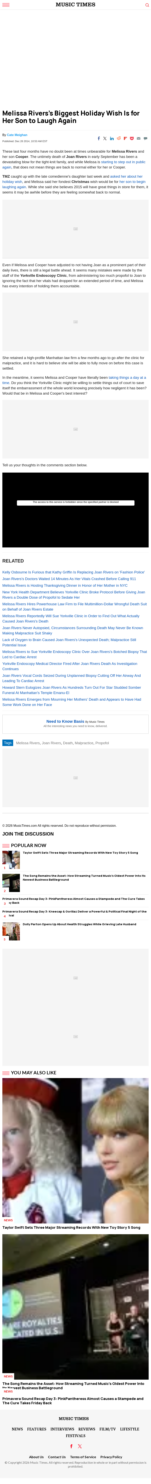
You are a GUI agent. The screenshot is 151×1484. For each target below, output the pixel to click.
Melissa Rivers (28, 743)
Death (68, 743)
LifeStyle (129, 1428)
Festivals (75, 1435)
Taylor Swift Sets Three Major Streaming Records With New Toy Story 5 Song (80, 853)
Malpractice (84, 743)
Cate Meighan (17, 135)
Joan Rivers (51, 743)
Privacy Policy (111, 1457)
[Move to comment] (145, 138)
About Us (36, 1457)
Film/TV (107, 1428)
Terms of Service (83, 1457)
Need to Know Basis (65, 721)
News (8, 1220)
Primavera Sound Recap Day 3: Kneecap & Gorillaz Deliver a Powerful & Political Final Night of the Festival (74, 913)
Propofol (102, 743)
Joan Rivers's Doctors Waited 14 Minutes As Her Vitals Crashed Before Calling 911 (69, 579)
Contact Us (57, 1457)
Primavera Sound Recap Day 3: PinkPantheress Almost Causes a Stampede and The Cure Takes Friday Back (73, 901)
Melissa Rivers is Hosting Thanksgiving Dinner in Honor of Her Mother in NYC (65, 585)
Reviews (86, 1428)
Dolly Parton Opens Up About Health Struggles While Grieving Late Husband (79, 924)
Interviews (62, 1428)
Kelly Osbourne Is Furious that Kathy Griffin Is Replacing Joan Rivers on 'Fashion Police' (73, 572)
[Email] (138, 138)
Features (36, 1428)
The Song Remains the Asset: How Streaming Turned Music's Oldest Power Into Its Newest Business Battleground (84, 878)
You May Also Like (33, 1072)
